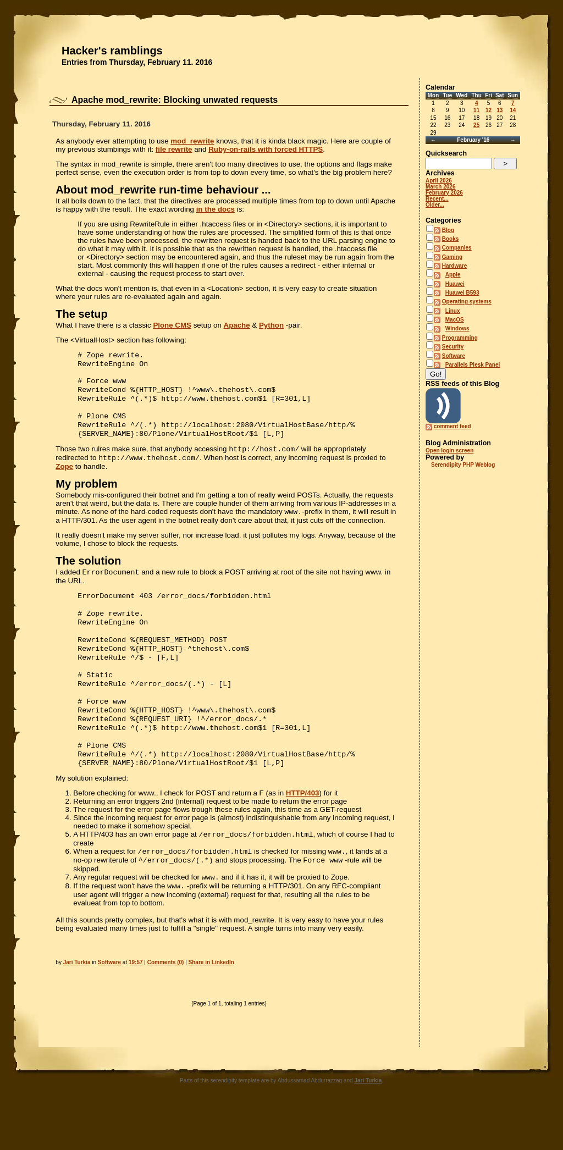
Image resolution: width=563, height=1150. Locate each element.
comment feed (452, 426)
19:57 (136, 1004)
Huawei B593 (462, 293)
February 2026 (444, 193)
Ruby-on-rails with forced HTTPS (265, 149)
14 (513, 110)
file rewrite (174, 149)
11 (476, 110)
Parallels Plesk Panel (472, 365)
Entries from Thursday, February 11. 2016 (137, 62)
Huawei (455, 284)
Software (109, 1004)
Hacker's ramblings (112, 51)
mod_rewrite (192, 141)
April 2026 (439, 181)
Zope (64, 478)
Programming (460, 338)
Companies (457, 248)
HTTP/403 (302, 829)
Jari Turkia (77, 1004)
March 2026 (440, 187)
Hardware (454, 266)
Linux (452, 311)
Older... (435, 205)
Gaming (452, 257)
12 (488, 110)
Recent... (437, 199)
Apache (237, 325)
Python (271, 325)
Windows (457, 328)
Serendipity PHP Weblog (463, 465)
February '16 (473, 140)
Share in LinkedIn (211, 1004)
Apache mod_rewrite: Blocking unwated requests (174, 99)
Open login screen (449, 450)
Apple (453, 275)
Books (450, 239)
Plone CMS (172, 325)
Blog (448, 230)
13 (499, 110)
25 (476, 125)
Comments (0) (165, 1004)
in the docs (215, 209)
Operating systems (467, 301)
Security (452, 347)
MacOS (454, 320)
